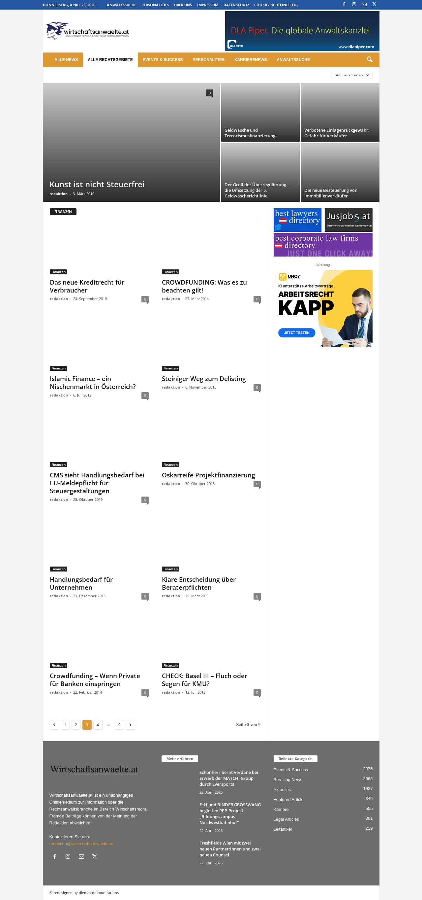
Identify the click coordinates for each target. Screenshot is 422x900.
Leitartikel (283, 829)
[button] (369, 59)
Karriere (281, 809)
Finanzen (58, 271)
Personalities (155, 4)
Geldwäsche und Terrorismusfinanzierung (250, 133)
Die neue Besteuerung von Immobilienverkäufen (330, 193)
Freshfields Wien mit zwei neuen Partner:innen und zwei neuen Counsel (230, 849)
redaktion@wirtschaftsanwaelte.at (81, 843)
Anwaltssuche (121, 4)
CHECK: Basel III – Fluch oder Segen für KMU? (204, 680)
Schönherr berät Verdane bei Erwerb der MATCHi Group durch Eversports (228, 778)
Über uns (183, 4)
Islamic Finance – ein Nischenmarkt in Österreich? (93, 382)
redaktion (58, 193)
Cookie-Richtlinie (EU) (276, 4)
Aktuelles (282, 789)
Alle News (66, 59)
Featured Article (289, 799)
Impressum (207, 4)
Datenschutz (236, 4)
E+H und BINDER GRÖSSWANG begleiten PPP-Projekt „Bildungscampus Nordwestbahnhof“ (230, 813)
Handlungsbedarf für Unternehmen (81, 583)
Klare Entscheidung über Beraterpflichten (199, 583)
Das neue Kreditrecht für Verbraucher (87, 286)
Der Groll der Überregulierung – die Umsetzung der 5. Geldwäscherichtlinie (257, 190)
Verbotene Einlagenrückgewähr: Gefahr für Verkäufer (337, 133)
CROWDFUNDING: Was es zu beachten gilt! (204, 286)
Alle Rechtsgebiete (110, 59)
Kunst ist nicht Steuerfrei (97, 184)
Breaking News (288, 779)
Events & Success (163, 59)
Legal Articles (286, 819)
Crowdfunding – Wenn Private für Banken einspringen (95, 680)
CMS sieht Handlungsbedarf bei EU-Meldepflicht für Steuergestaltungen (97, 483)
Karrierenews (250, 59)
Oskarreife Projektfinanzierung (208, 475)
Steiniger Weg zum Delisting (204, 378)
